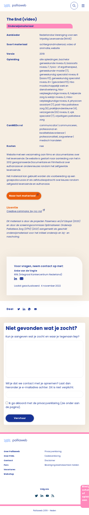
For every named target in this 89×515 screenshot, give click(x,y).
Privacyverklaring (53, 451)
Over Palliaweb (12, 451)
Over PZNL (9, 456)
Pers (6, 465)
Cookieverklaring (53, 456)
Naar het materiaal (22, 196)
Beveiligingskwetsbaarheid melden (62, 465)
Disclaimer (50, 460)
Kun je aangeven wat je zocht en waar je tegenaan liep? (42, 336)
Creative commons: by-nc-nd (24, 211)
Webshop (9, 474)
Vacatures (9, 469)
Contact (8, 460)
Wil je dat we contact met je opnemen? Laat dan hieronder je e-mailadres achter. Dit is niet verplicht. (40, 385)
